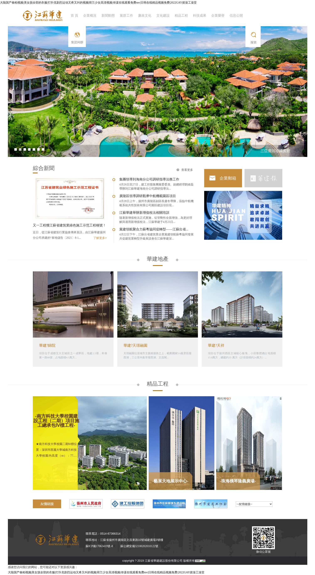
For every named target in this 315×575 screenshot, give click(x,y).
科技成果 (199, 15)
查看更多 (187, 169)
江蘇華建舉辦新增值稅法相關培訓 (144, 212)
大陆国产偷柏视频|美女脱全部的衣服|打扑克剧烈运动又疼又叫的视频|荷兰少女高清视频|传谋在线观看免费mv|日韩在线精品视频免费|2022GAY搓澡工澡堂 (98, 2)
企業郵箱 (228, 178)
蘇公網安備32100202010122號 (139, 546)
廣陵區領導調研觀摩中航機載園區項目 (147, 196)
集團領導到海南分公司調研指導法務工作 (149, 179)
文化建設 (163, 15)
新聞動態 (108, 15)
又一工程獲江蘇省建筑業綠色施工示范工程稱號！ (69, 225)
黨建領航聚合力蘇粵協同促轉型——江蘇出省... (153, 229)
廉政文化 (144, 15)
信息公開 (236, 15)
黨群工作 (126, 15)
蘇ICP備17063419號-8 (99, 546)
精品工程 (181, 15)
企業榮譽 (218, 15)
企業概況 (89, 15)
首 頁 (74, 15)
